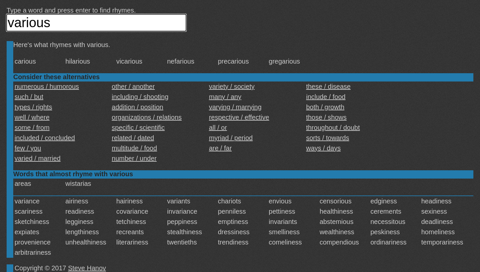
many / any (225, 96)
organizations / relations (147, 117)
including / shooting (140, 96)
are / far (220, 148)
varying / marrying (235, 107)
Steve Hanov (87, 268)
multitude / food (134, 148)
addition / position (138, 107)
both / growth (325, 107)
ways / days (323, 148)
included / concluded (45, 137)
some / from (32, 127)
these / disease (328, 86)
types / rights (33, 107)
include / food (326, 96)
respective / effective (239, 117)
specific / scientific (138, 127)
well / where (32, 117)
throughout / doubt (333, 127)
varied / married (38, 158)
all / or (218, 127)
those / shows (326, 117)
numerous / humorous (47, 86)
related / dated (133, 137)
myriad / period (231, 137)
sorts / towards (327, 137)
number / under (134, 158)
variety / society (232, 86)
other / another (133, 86)
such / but (29, 96)
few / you (28, 148)
